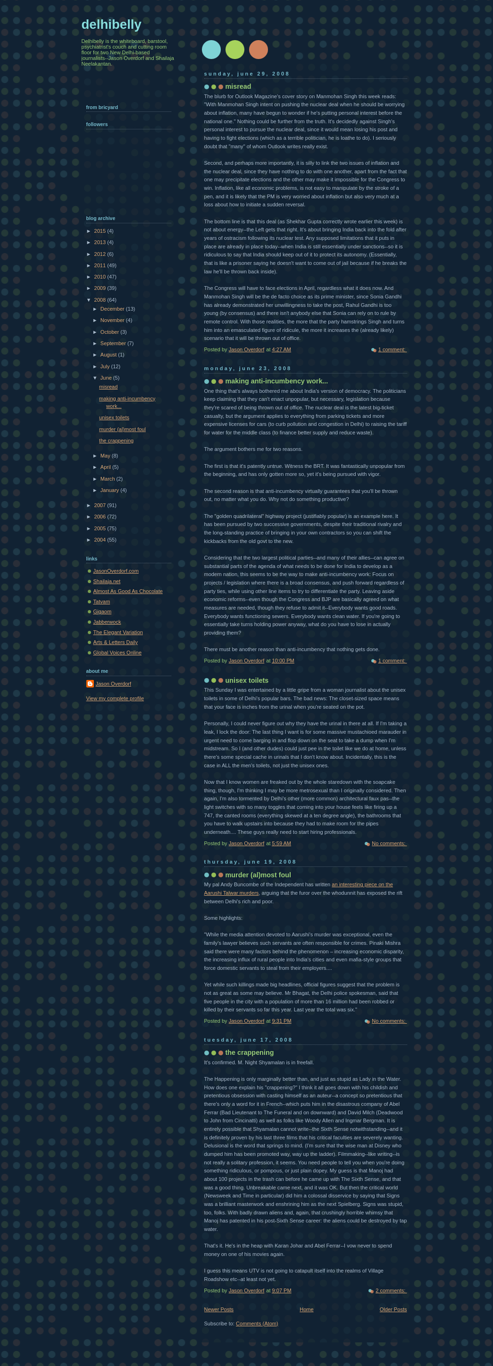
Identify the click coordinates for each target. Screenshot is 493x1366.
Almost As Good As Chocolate (128, 591)
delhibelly (112, 24)
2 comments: (391, 1290)
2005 (101, 528)
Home (306, 1309)
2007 (101, 505)
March (108, 479)
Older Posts (393, 1309)
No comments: (389, 843)
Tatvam (101, 601)
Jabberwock (107, 622)
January (110, 490)
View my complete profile (115, 698)
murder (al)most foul (259, 875)
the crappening (250, 1052)
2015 (101, 231)
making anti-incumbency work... (277, 381)
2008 (101, 300)
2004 (101, 540)
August (109, 354)
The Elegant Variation (118, 632)
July (105, 366)
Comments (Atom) (257, 1323)
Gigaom (102, 611)
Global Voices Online (117, 652)
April (106, 467)
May (106, 455)
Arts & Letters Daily (115, 642)
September (113, 343)
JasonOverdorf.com (116, 571)
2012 (101, 254)
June (106, 378)
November (113, 320)
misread (238, 86)
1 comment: (392, 349)
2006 (101, 516)
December (113, 309)
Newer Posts (219, 1309)
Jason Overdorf (114, 684)
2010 (101, 277)
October (110, 332)
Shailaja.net (107, 581)
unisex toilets (247, 680)
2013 (101, 242)
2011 (101, 265)
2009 (101, 288)
